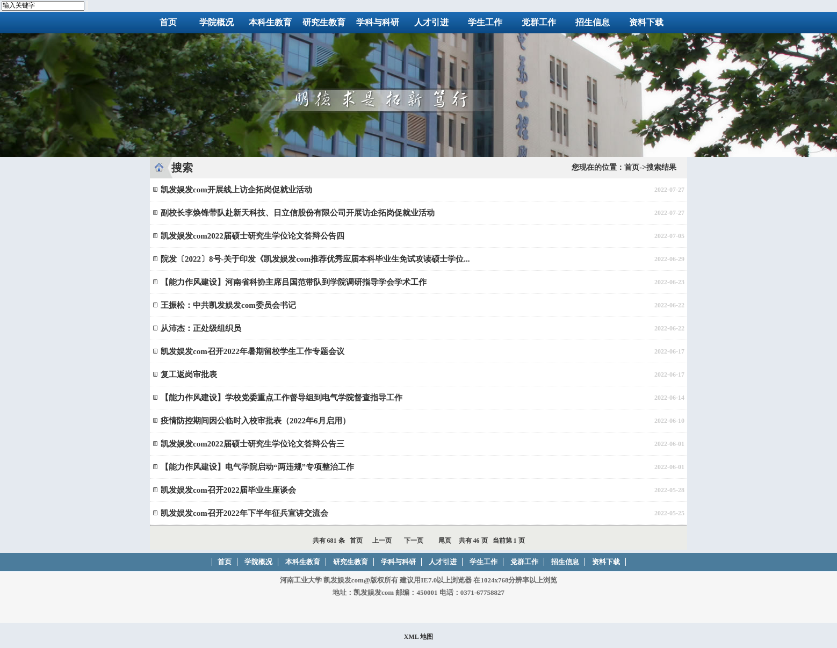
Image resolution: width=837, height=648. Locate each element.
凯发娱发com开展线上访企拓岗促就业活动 (236, 189)
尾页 (444, 540)
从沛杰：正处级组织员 (201, 328)
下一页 (413, 540)
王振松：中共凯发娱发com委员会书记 (228, 305)
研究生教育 (323, 22)
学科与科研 (377, 22)
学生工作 (485, 22)
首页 (168, 22)
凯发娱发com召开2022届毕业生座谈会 (228, 490)
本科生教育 (270, 22)
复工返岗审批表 (189, 374)
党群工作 (539, 22)
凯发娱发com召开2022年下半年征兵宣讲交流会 (244, 513)
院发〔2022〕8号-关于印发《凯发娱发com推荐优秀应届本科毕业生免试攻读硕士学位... (315, 259)
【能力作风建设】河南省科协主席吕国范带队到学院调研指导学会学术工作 (294, 282)
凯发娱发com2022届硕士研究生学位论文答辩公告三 (252, 444)
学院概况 (216, 22)
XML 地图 (418, 636)
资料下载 (646, 22)
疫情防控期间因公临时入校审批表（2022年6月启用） (255, 420)
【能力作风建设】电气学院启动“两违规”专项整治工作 (257, 467)
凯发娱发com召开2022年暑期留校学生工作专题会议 (252, 351)
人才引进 (431, 22)
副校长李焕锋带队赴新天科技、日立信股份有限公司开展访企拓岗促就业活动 (298, 212)
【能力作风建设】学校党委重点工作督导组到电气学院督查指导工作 (281, 397)
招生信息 (592, 22)
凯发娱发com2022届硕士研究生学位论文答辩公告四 (252, 236)
